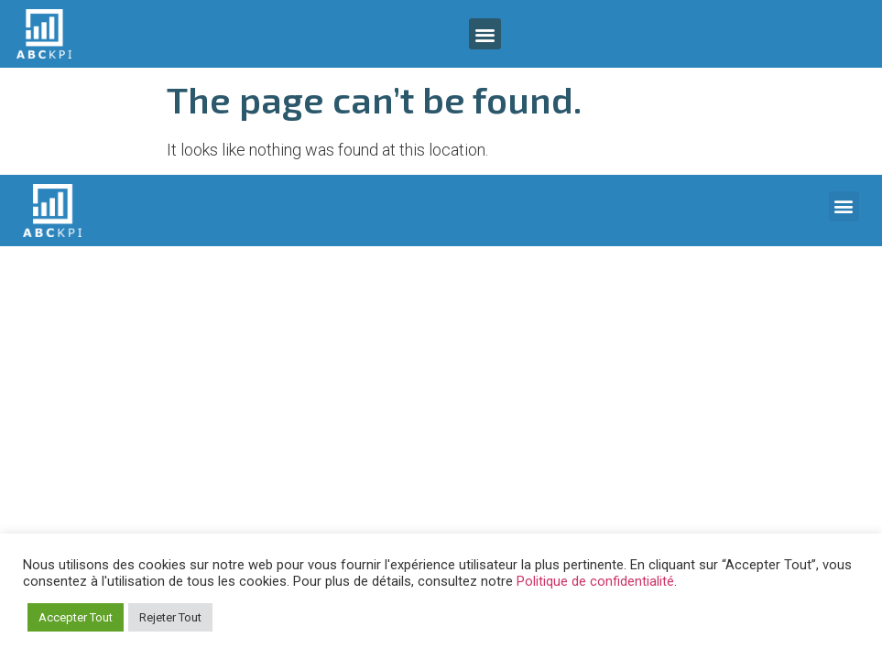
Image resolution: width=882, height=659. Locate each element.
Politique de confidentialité (595, 581)
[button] (485, 34)
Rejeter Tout (170, 617)
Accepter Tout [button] (75, 617)
